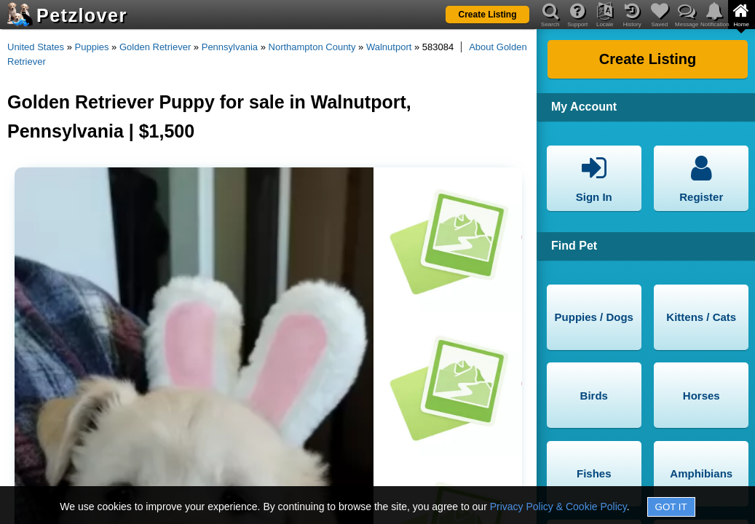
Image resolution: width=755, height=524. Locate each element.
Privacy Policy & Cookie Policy (558, 506)
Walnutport (388, 46)
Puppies (92, 46)
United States (35, 46)
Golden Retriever (155, 46)
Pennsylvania (230, 46)
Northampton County (312, 46)
